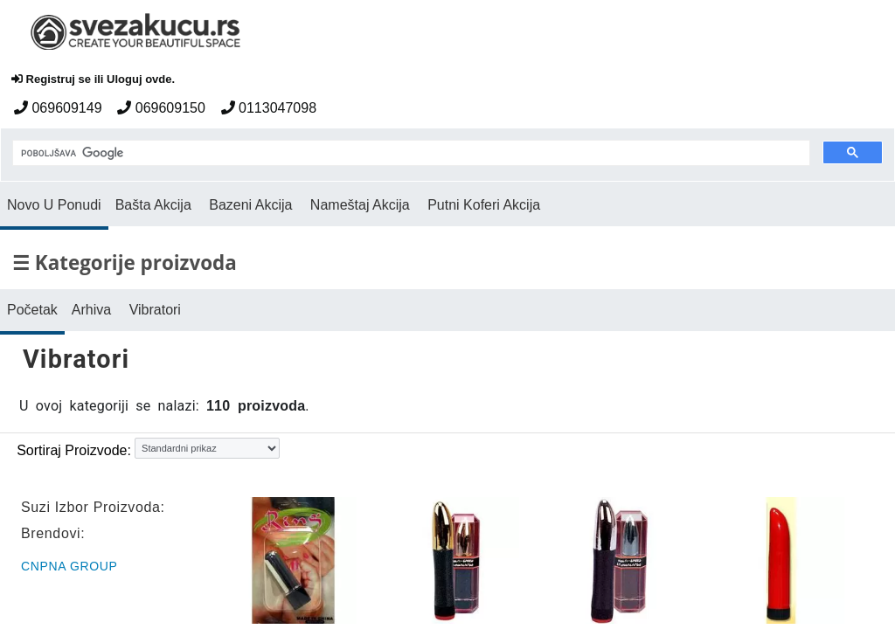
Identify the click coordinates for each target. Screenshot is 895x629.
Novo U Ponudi (54, 204)
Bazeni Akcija (250, 204)
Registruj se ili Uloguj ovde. (93, 79)
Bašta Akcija (153, 204)
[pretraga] (409, 154)
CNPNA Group (69, 566)
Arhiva (91, 309)
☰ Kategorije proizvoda (124, 262)
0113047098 (268, 107)
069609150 (161, 107)
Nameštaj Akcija (360, 204)
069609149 (58, 107)
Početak (32, 309)
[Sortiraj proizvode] (207, 448)
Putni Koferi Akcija (483, 204)
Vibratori (155, 309)
